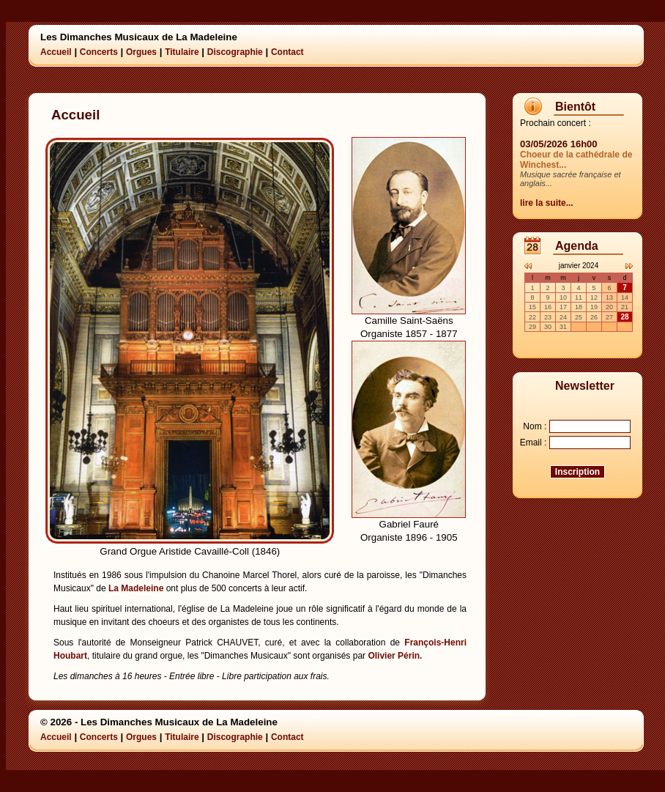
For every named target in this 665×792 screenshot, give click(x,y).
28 (624, 317)
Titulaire (181, 52)
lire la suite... (546, 203)
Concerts (99, 52)
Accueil (56, 52)
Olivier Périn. (395, 656)
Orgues (141, 52)
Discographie (235, 52)
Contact (287, 52)
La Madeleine (135, 588)
